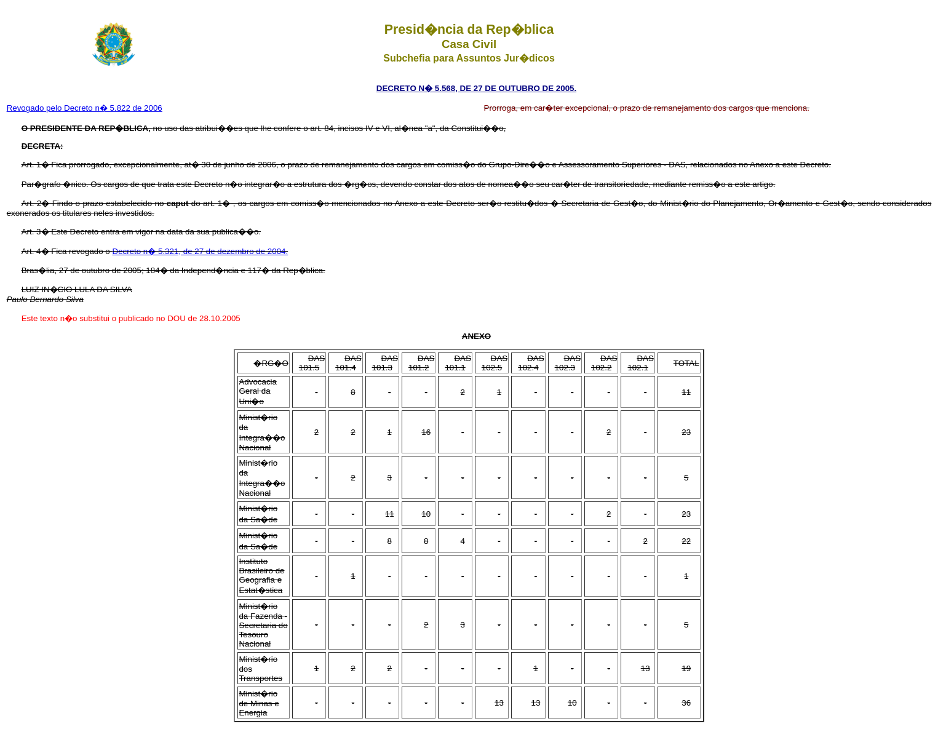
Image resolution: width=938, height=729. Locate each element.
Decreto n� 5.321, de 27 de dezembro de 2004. (200, 251)
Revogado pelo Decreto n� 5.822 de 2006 (84, 108)
